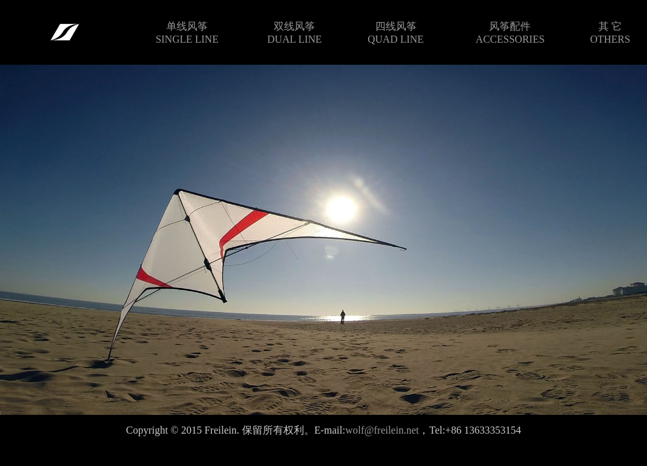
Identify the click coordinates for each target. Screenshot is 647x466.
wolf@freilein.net (382, 430)
